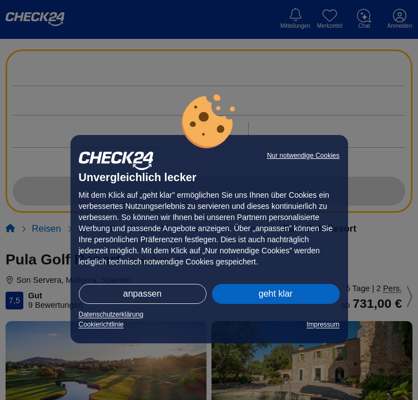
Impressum (322, 324)
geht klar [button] (276, 293)
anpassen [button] (142, 293)
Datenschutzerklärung (111, 314)
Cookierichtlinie (101, 324)
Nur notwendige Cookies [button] (303, 155)
